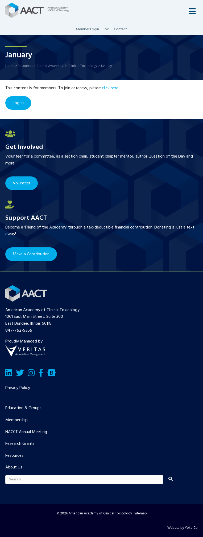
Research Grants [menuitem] (20, 443)
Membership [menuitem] (16, 420)
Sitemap (140, 513)
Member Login (87, 29)
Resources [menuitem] (14, 455)
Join (106, 29)
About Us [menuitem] (13, 467)
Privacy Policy (17, 387)
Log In (18, 103)
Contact (120, 29)
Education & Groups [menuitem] (23, 408)
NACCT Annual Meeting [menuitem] (26, 432)
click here (110, 88)
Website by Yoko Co (182, 528)
